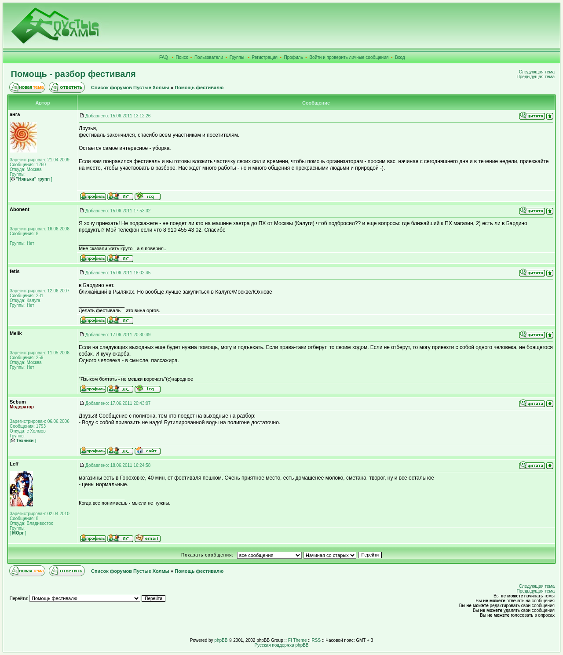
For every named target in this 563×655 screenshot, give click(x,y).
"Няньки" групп (30, 179)
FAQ (163, 57)
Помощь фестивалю (199, 87)
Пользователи (208, 57)
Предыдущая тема (536, 76)
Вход (400, 57)
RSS (316, 640)
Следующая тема (537, 71)
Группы (237, 57)
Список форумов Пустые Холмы (130, 87)
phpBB (220, 640)
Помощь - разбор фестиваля (73, 74)
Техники (22, 440)
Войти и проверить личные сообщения (348, 57)
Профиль (293, 57)
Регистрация (265, 57)
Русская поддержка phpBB (281, 645)
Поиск (182, 57)
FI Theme (297, 640)
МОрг (17, 533)
